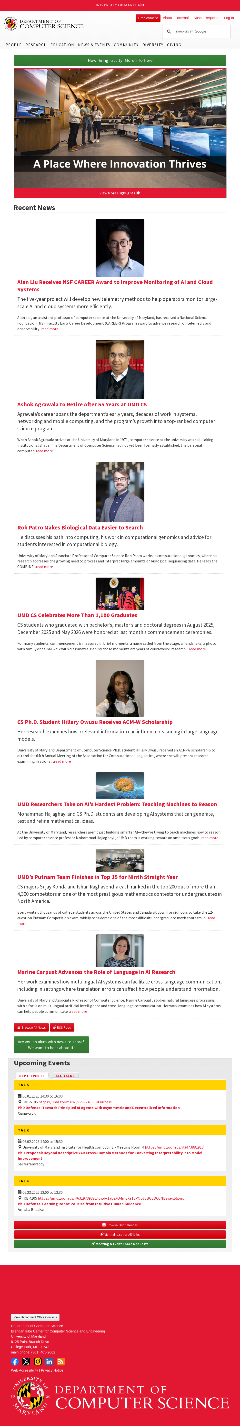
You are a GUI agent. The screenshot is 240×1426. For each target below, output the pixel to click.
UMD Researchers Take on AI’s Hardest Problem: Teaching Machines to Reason (117, 804)
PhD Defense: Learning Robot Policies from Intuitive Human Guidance (79, 1203)
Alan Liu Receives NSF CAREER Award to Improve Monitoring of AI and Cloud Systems (115, 285)
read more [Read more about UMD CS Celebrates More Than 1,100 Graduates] (197, 648)
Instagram (38, 1361)
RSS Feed (62, 1027)
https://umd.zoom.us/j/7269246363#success (75, 1101)
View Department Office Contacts (35, 1317)
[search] (195, 32)
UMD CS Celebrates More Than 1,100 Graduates (77, 615)
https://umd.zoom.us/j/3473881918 (174, 1147)
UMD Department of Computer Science (44, 24)
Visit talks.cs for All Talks (120, 1234)
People (14, 44)
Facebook (15, 1361)
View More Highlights (120, 192)
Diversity (152, 44)
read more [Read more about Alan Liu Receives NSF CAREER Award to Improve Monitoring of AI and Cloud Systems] (49, 328)
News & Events (94, 44)
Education (62, 44)
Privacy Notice (52, 1370)
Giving (174, 44)
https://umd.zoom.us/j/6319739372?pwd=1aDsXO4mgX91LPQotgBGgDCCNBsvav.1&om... (111, 1198)
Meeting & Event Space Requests (120, 1244)
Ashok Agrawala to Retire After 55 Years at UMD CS (82, 404)
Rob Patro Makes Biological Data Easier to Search (80, 527)
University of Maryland (120, 5)
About (167, 18)
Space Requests (206, 18)
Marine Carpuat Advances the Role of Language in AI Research (96, 972)
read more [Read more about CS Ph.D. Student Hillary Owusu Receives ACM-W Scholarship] (62, 761)
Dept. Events (34, 1075)
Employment (148, 18)
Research (36, 44)
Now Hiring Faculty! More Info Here (120, 60)
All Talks (65, 1076)
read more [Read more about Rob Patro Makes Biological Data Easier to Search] (44, 566)
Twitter (26, 1361)
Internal (183, 18)
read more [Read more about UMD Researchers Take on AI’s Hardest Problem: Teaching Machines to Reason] (209, 837)
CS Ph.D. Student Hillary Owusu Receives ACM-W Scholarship (95, 722)
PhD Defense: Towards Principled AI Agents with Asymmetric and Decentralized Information (99, 1107)
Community (126, 44)
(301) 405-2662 (43, 1352)
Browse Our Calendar (120, 1225)
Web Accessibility (24, 1370)
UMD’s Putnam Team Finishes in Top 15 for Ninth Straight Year (97, 877)
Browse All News (31, 1027)
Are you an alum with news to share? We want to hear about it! (51, 1044)
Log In (229, 18)
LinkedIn (49, 1361)
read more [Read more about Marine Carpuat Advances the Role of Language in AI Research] (78, 1011)
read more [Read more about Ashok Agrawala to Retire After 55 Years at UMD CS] (44, 450)
